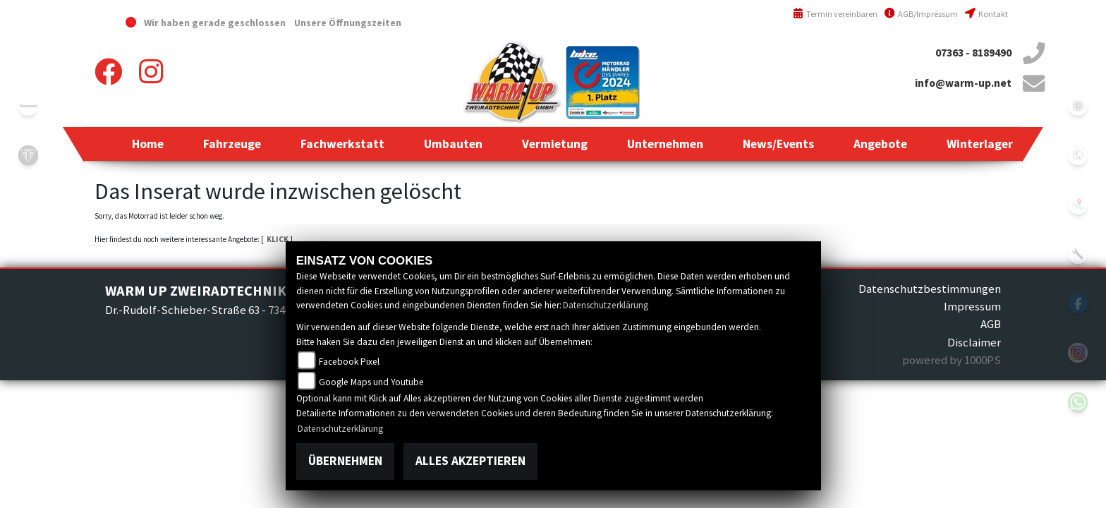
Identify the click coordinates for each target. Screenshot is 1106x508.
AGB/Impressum (921, 13)
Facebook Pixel (349, 362)
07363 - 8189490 (973, 52)
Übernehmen (345, 460)
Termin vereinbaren (835, 13)
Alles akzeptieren (470, 460)
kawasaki (28, 106)
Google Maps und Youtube (371, 382)
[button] (232, 144)
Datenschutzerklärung (605, 305)
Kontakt (986, 13)
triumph (28, 155)
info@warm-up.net (963, 83)
